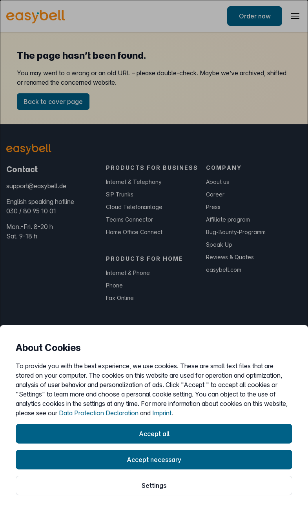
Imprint (161, 413)
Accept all (154, 434)
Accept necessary (154, 460)
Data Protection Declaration (99, 413)
